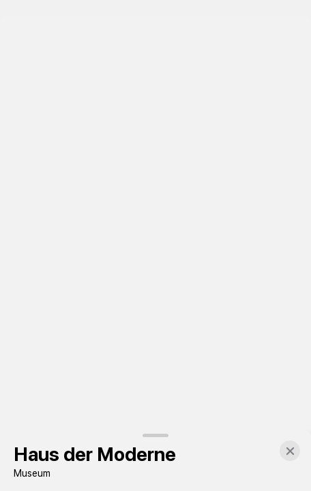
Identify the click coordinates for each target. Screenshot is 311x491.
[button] (290, 451)
